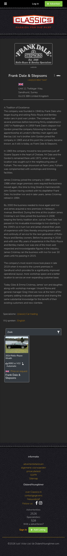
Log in (35, 3)
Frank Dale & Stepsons (28, 75)
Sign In (23, 529)
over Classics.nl (33, 492)
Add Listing (38, 529)
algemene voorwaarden (33, 467)
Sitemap (33, 478)
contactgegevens (33, 495)
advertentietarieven (33, 464)
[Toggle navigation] (5, 3)
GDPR (33, 475)
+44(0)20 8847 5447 (37, 80)
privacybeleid (33, 471)
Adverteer (53, 3)
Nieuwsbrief (33, 499)
